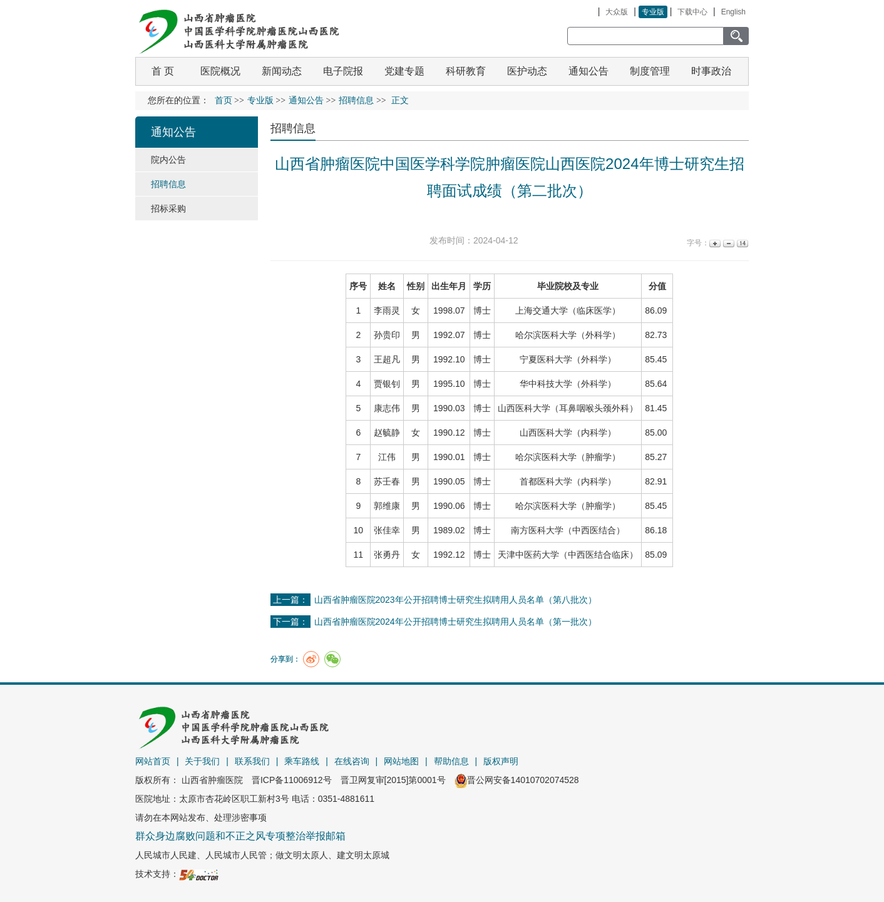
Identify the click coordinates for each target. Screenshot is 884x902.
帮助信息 (451, 761)
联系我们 (252, 761)
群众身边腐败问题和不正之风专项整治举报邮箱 (240, 836)
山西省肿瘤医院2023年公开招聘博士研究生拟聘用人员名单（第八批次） (455, 600)
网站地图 (401, 761)
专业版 (653, 12)
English (733, 12)
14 (741, 243)
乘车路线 (301, 761)
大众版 (616, 12)
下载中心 (692, 12)
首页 (223, 100)
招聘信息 (293, 128)
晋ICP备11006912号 (292, 780)
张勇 (382, 555)
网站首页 (152, 761)
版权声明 (500, 761)
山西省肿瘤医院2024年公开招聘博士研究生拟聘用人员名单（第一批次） (455, 622)
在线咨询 (351, 761)
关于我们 (202, 761)
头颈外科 (611, 408)
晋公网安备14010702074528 (517, 780)
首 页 (163, 71)
